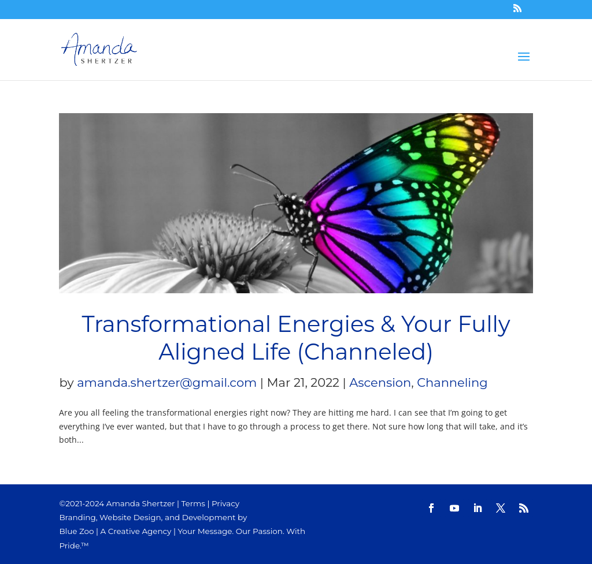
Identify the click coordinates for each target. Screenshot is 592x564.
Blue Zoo (76, 531)
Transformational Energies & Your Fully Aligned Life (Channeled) (296, 338)
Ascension (380, 382)
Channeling (452, 382)
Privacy (225, 503)
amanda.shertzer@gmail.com (167, 382)
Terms (193, 503)
